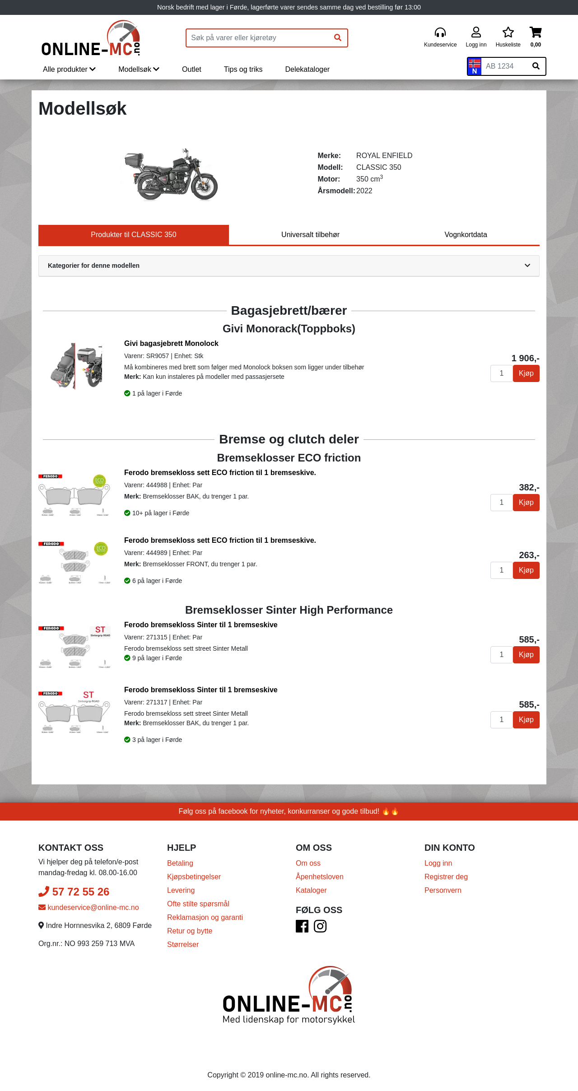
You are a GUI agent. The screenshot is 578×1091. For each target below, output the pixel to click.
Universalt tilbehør (310, 234)
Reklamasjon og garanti (205, 917)
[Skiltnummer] (504, 66)
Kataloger (311, 890)
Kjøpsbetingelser (194, 877)
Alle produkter (69, 69)
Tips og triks (243, 69)
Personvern (442, 890)
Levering (181, 890)
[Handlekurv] (535, 38)
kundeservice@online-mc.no (88, 907)
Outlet (191, 69)
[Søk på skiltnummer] (536, 66)
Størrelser (183, 944)
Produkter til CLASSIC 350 (133, 234)
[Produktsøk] (257, 38)
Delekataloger (307, 69)
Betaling (180, 863)
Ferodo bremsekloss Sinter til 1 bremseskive (201, 625)
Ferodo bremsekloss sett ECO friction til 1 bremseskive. (220, 472)
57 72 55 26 (73, 892)
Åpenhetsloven (320, 877)
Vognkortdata (465, 234)
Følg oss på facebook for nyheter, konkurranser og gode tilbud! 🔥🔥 (289, 811)
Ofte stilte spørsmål (198, 904)
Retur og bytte (190, 931)
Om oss (308, 863)
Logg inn (438, 863)
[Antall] (501, 373)
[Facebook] (302, 929)
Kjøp (526, 373)
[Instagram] (320, 929)
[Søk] (338, 38)
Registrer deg (446, 877)
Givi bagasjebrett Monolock (171, 343)
